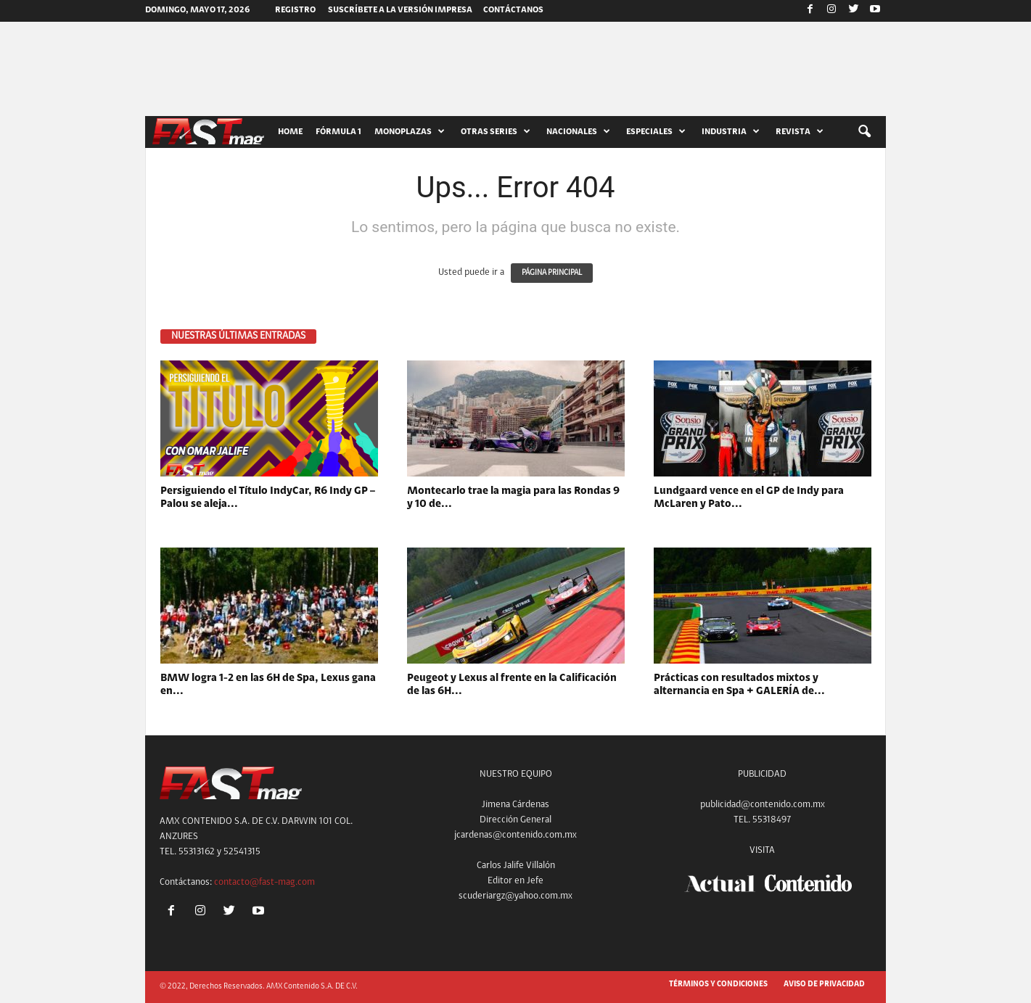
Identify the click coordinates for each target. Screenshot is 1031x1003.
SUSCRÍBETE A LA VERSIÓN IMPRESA (400, 10)
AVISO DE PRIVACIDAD (824, 984)
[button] (864, 132)
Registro (295, 10)
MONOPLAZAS (409, 132)
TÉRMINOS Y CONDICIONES (718, 984)
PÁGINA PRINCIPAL (552, 273)
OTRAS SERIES (495, 132)
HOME (290, 132)
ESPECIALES (656, 132)
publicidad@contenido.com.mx (762, 804)
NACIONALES (578, 132)
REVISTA (799, 132)
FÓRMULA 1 (338, 132)
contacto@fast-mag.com (264, 882)
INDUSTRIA (731, 132)
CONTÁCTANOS (513, 10)
